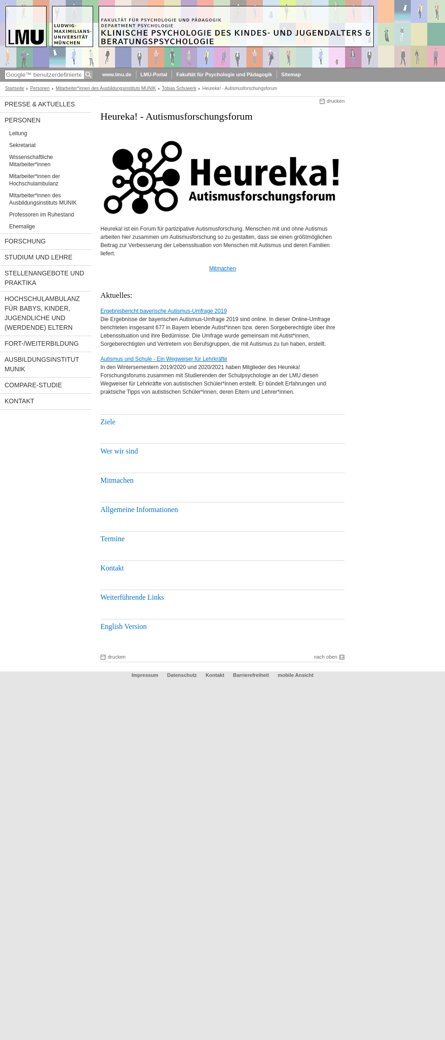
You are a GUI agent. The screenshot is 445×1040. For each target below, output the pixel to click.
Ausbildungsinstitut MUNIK (42, 364)
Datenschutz (182, 675)
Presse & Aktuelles (40, 104)
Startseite (14, 88)
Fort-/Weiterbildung (42, 343)
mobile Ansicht (295, 675)
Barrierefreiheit (251, 675)
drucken (336, 101)
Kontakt (19, 401)
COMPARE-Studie (33, 385)
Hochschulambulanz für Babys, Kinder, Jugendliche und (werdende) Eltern (42, 313)
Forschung (25, 241)
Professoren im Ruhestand (41, 214)
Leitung (18, 133)
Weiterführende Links (132, 597)
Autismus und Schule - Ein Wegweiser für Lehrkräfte (163, 359)
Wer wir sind (119, 451)
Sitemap (291, 74)
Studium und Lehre (39, 257)
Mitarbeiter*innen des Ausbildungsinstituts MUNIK (106, 88)
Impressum (144, 675)
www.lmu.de (116, 74)
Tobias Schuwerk (179, 88)
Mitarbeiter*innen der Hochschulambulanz (34, 180)
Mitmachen (222, 268)
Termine (112, 539)
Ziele (107, 422)
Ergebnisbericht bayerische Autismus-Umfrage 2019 (163, 311)
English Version (123, 626)
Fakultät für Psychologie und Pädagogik (224, 74)
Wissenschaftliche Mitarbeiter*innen (31, 161)
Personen (40, 88)
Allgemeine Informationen (139, 509)
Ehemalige (22, 226)
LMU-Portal (154, 74)
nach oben (325, 657)
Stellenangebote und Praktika (44, 277)
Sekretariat (22, 145)
